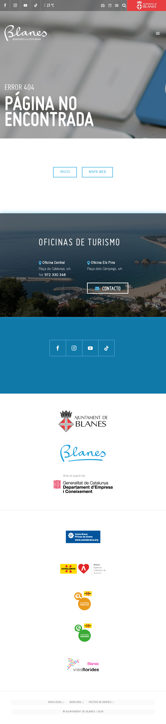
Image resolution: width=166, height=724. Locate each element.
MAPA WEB (97, 172)
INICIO (65, 172)
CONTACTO (107, 288)
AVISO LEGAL (55, 702)
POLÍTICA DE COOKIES (100, 702)
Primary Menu (158, 33)
